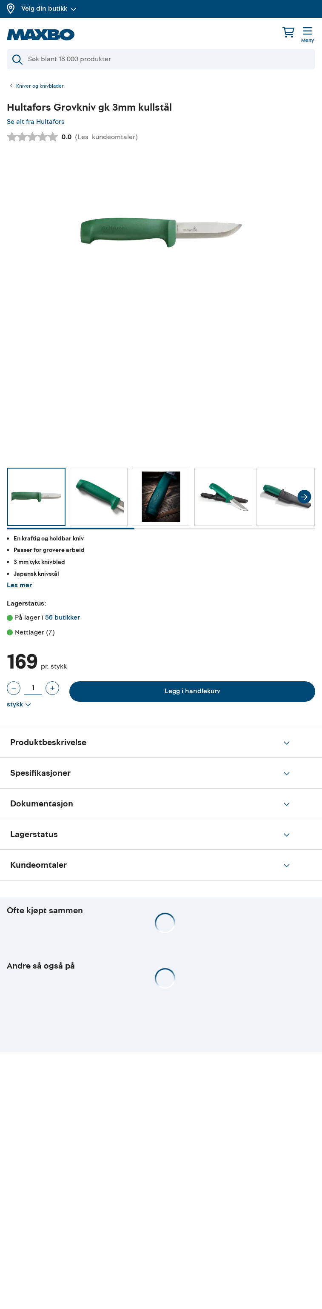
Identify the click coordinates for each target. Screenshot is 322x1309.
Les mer (19, 585)
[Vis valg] (19, 704)
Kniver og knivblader (40, 86)
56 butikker (62, 617)
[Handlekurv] (288, 32)
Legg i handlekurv (192, 691)
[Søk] (161, 59)
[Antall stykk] (33, 688)
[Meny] (307, 35)
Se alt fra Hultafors (36, 121)
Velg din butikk (49, 8)
